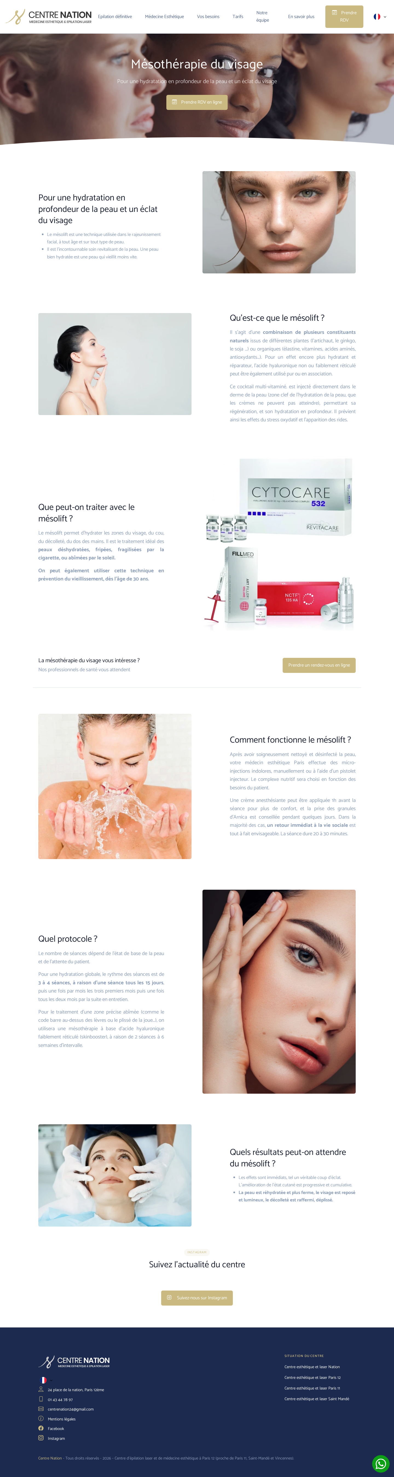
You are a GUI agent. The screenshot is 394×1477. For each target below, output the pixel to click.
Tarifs (238, 17)
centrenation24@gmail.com (66, 1409)
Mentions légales (57, 1419)
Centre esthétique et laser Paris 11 (312, 1388)
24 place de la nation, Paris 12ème (71, 1390)
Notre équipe (262, 16)
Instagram (51, 1438)
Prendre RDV (344, 16)
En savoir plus (301, 17)
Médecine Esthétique (164, 17)
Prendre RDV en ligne (197, 102)
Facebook (51, 1429)
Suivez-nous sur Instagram (197, 1298)
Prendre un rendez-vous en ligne (319, 665)
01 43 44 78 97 (55, 1400)
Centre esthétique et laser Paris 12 (313, 1377)
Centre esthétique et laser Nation (312, 1367)
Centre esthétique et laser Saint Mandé (317, 1399)
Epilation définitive (115, 17)
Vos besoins (208, 17)
